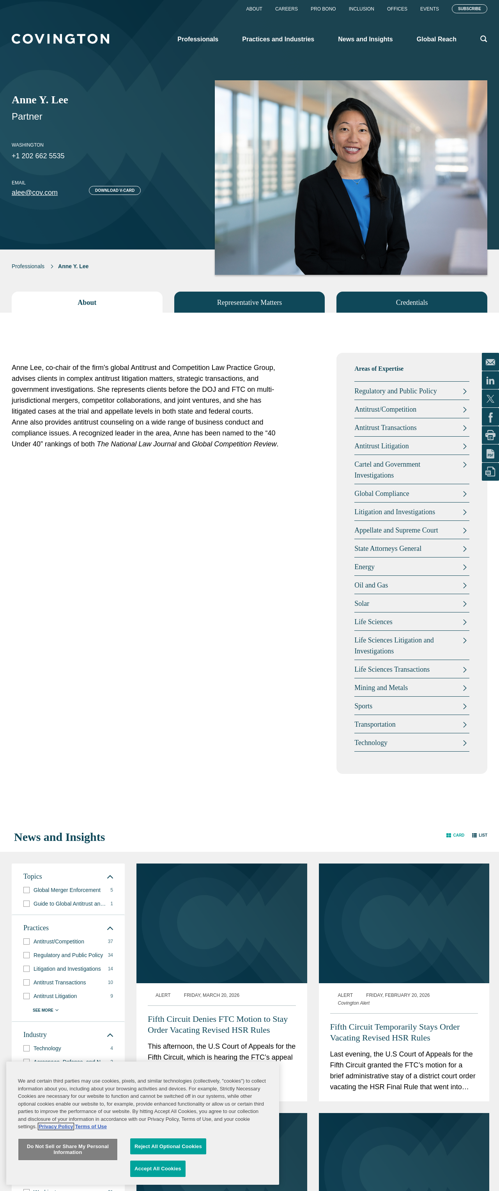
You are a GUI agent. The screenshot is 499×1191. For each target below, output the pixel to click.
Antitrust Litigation (381, 446)
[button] (455, 835)
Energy (364, 567)
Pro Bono (323, 9)
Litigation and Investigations (394, 512)
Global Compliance (381, 493)
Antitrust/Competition (385, 409)
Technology (371, 743)
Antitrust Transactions (385, 428)
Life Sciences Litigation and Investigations (394, 645)
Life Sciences (373, 622)
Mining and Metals (381, 688)
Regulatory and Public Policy (395, 391)
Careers (286, 9)
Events (429, 9)
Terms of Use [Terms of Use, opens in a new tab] (91, 1172)
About (254, 9)
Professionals (28, 266)
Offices (397, 9)
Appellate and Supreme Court (396, 530)
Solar (361, 603)
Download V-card (114, 190)
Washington (28, 145)
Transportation (374, 724)
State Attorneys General (387, 548)
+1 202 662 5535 (38, 156)
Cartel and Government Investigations (387, 469)
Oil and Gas (371, 585)
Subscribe (469, 9)
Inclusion (361, 9)
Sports (363, 706)
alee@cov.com (35, 192)
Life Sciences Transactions (392, 669)
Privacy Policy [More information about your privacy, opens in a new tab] (56, 1172)
